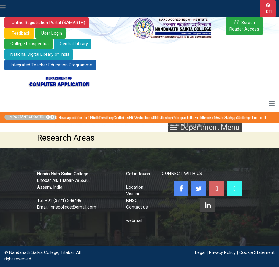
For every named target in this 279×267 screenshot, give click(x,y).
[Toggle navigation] (3, 7)
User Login (51, 33)
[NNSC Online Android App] (234, 188)
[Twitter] (198, 188)
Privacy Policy (222, 252)
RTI (269, 12)
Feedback (20, 33)
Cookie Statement (257, 252)
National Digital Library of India (39, 54)
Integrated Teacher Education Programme (51, 65)
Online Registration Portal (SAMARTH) (47, 22)
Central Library (74, 43)
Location (134, 187)
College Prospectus (29, 43)
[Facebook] (181, 188)
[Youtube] (216, 188)
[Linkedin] (207, 205)
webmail (134, 220)
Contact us (137, 207)
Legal (200, 252)
